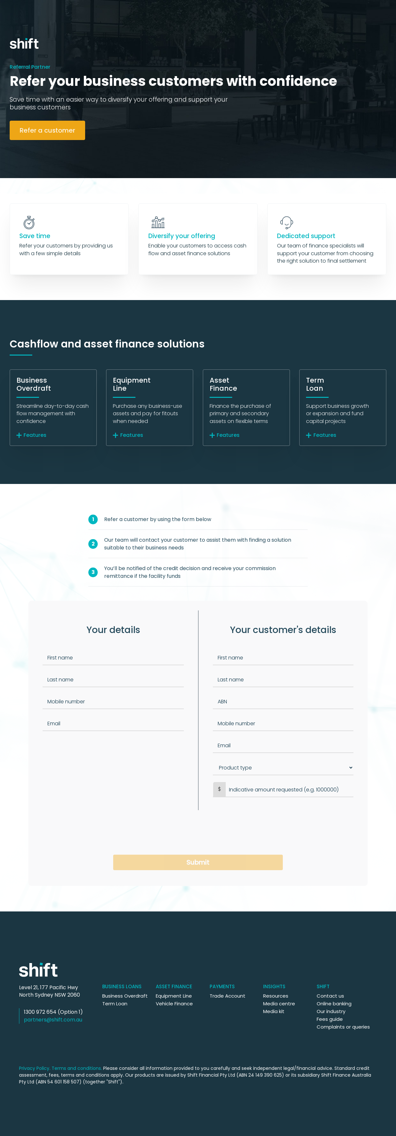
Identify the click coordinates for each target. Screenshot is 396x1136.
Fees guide (330, 1019)
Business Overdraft (125, 995)
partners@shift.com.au (53, 1019)
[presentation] (198, 832)
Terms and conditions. (77, 1068)
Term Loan (114, 1003)
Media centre (279, 1003)
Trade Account (227, 995)
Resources (275, 995)
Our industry (331, 1011)
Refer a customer (47, 130)
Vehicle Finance (174, 1003)
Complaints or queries (343, 1026)
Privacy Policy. (34, 1068)
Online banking (334, 1003)
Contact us (330, 995)
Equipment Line (174, 995)
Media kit (273, 1011)
